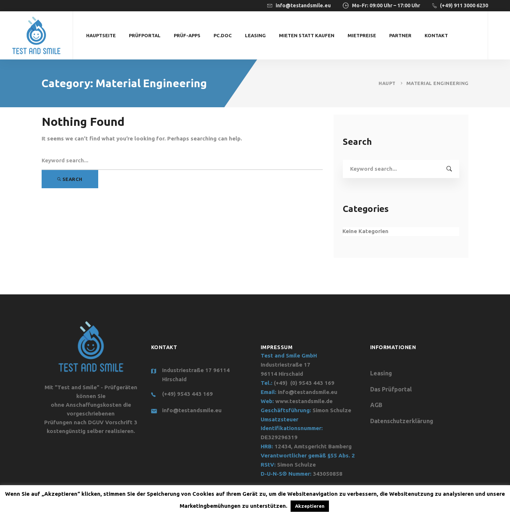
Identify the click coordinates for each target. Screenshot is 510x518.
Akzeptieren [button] (310, 506)
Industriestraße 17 (285, 365)
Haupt (387, 83)
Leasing (381, 373)
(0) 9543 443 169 (312, 383)
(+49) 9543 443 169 (187, 394)
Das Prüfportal (391, 389)
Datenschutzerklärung (401, 421)
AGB (376, 405)
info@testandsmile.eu (192, 410)
